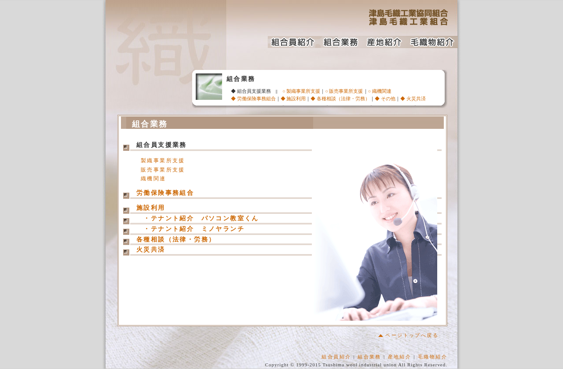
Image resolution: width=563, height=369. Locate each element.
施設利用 (150, 209)
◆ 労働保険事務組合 (253, 98)
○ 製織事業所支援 (301, 91)
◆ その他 (385, 98)
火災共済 (150, 250)
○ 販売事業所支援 (344, 91)
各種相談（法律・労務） (176, 240)
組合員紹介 (336, 357)
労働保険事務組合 (165, 194)
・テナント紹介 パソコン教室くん (197, 219)
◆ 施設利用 (293, 98)
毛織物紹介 (432, 357)
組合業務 (369, 357)
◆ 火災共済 (413, 98)
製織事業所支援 (163, 161)
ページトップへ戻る (408, 335)
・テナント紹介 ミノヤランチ (194, 230)
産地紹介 (400, 357)
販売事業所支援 (163, 170)
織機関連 (153, 179)
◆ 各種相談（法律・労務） (340, 98)
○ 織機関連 (379, 91)
